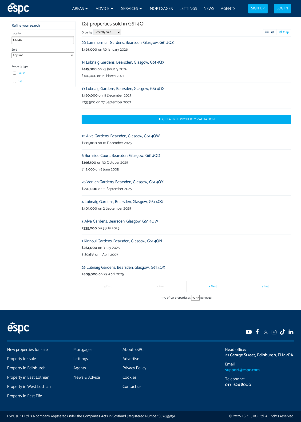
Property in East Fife (24, 396)
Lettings (188, 8)
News (209, 8)
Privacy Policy (134, 368)
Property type (20, 66)
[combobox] (43, 40)
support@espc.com (242, 369)
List (271, 32)
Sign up (258, 8)
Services (129, 8)
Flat (17, 81)
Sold (14, 49)
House (19, 73)
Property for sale (21, 358)
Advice (102, 8)
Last (266, 286)
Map (286, 32)
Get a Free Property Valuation (188, 119)
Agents (228, 8)
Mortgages (161, 8)
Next (214, 286)
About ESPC (133, 349)
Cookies (130, 377)
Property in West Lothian (29, 386)
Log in (282, 8)
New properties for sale (27, 349)
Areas (78, 8)
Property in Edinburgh (26, 368)
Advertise (131, 358)
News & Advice (86, 377)
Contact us (132, 386)
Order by (87, 32)
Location (17, 33)
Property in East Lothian (28, 377)
